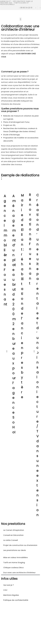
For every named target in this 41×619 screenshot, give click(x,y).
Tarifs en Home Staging (14, 562)
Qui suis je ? (8, 585)
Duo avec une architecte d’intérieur (19, 572)
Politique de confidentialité (15, 600)
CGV (5, 590)
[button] (20, 19)
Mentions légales (11, 595)
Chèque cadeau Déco (13, 567)
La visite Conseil (10, 540)
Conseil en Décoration (13, 535)
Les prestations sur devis (14, 550)
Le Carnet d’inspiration (13, 530)
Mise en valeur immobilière (15, 557)
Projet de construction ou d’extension (20, 545)
